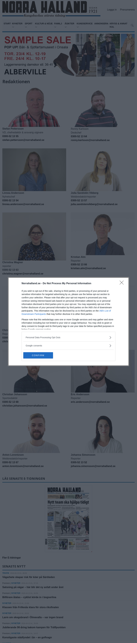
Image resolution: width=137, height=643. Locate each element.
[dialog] (68, 321)
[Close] (123, 284)
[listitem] (68, 337)
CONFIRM (38, 355)
